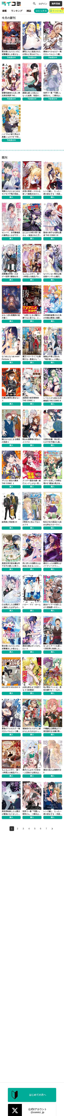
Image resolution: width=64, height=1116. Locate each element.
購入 (11, 197)
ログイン (43, 4)
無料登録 (56, 3)
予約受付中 (11, 58)
